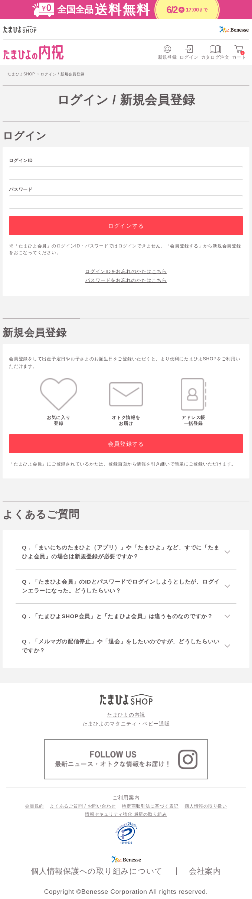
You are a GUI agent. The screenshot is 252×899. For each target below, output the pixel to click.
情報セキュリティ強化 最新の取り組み (126, 814)
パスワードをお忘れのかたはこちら (126, 280)
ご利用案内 (126, 798)
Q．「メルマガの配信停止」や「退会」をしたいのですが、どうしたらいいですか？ (120, 645)
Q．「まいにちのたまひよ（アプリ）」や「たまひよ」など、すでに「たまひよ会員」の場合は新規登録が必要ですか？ (120, 551)
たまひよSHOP (21, 74)
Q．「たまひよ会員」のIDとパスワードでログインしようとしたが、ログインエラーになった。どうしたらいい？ (121, 586)
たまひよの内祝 (126, 715)
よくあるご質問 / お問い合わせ (83, 806)
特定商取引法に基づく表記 (150, 806)
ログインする (126, 226)
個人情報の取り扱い (205, 806)
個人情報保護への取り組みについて (97, 871)
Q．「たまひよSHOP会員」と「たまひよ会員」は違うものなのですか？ (117, 616)
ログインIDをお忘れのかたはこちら (126, 271)
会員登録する (126, 444)
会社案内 (205, 871)
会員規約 (34, 806)
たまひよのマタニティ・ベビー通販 (126, 724)
